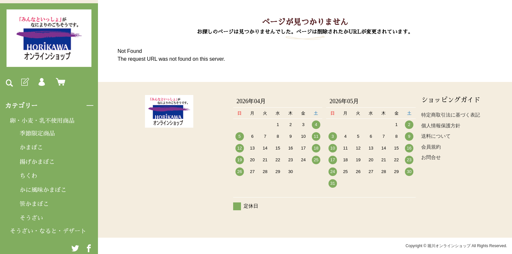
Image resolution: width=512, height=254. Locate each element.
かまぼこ (31, 148)
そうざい (31, 218)
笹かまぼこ (34, 204)
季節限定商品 (37, 133)
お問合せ (431, 157)
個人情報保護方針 (440, 125)
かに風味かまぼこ (43, 190)
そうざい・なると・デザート (48, 231)
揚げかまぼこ (37, 162)
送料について (436, 136)
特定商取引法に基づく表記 (450, 115)
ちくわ (28, 176)
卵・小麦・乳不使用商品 (42, 121)
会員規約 (431, 147)
